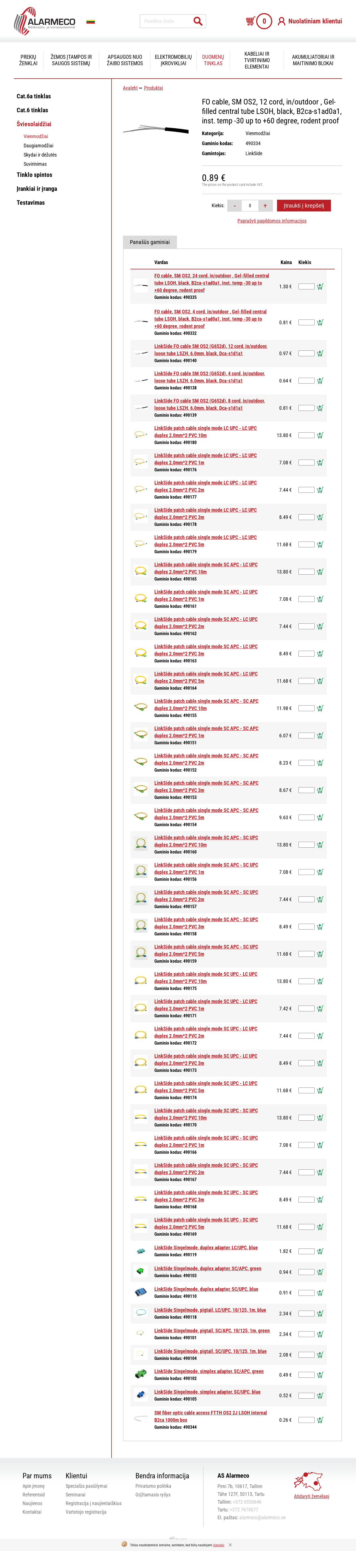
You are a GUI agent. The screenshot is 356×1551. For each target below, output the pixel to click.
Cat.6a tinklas (34, 96)
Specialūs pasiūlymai (86, 1486)
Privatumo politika (153, 1486)
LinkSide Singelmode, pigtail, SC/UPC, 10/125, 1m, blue (210, 1351)
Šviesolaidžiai (34, 124)
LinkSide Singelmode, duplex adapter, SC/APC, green (207, 1268)
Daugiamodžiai (38, 145)
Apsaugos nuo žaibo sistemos (125, 60)
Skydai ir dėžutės (40, 155)
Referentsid (34, 1495)
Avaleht (130, 88)
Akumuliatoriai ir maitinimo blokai (313, 60)
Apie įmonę (33, 1486)
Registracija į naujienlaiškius (94, 1503)
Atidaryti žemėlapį (311, 1496)
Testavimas (31, 202)
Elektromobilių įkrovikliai (173, 60)
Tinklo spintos (34, 174)
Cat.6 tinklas (32, 110)
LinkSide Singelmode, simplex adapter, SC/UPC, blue (207, 1392)
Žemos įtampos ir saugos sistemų (71, 60)
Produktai (153, 88)
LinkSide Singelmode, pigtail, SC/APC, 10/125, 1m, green (212, 1330)
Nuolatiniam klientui (315, 21)
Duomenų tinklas (213, 60)
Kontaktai (32, 1512)
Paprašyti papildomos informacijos (272, 221)
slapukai (218, 1545)
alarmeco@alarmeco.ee (262, 1517)
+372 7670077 (244, 1510)
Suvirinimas (35, 164)
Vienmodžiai (36, 136)
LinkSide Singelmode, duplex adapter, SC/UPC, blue (206, 1289)
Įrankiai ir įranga (37, 188)
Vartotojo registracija (86, 1512)
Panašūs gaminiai (150, 242)
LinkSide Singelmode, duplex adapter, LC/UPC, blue (206, 1247)
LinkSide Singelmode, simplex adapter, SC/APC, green (209, 1371)
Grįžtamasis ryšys (152, 1495)
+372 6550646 (247, 1502)
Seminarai (75, 1495)
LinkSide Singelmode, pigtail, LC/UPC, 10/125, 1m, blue (210, 1310)
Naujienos (32, 1503)
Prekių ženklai (28, 60)
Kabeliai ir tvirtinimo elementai (257, 60)
